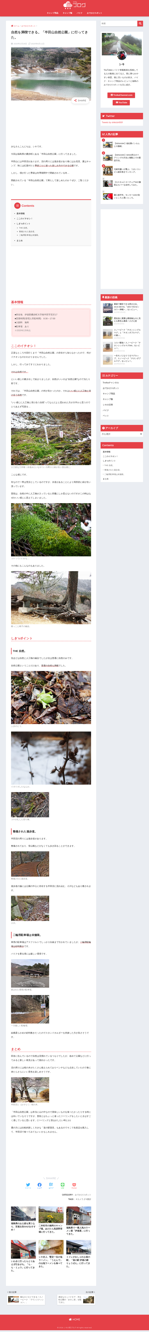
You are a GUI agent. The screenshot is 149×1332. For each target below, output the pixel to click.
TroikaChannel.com (121, 95)
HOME (74, 1321)
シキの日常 (108, 406)
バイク (79, 13)
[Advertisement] (30, 125)
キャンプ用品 (52, 13)
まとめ (20, 240)
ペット (106, 417)
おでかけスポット (94, 13)
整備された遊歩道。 (27, 231)
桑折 (89, 1199)
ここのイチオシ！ (25, 218)
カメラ (80, 1199)
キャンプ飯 (67, 13)
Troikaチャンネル (111, 383)
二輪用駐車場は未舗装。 (29, 235)
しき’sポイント (23, 223)
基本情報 (21, 213)
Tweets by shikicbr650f (112, 123)
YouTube (121, 103)
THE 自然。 (24, 228)
